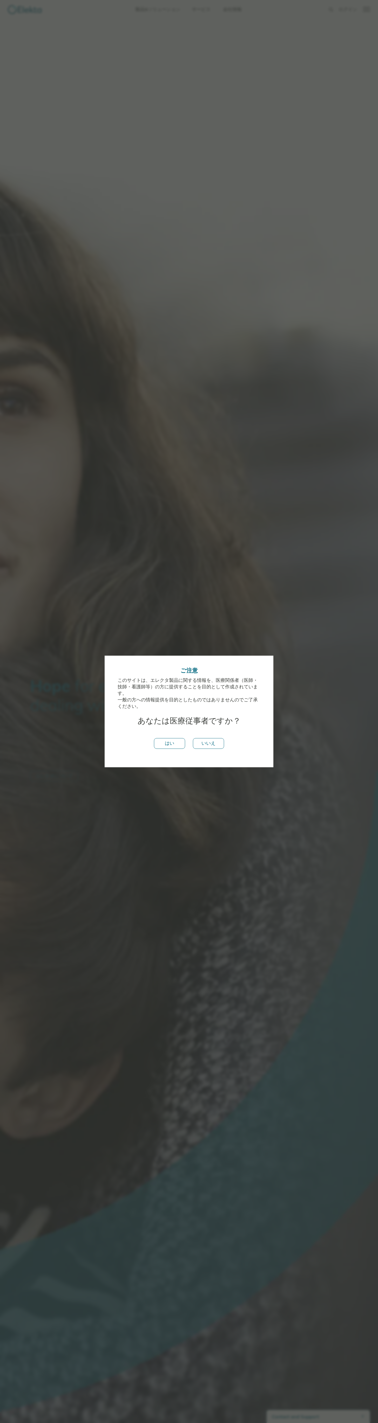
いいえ (208, 743)
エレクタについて (54, 776)
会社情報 (232, 9)
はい (169, 743)
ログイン (348, 9)
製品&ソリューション (157, 9)
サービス (201, 9)
